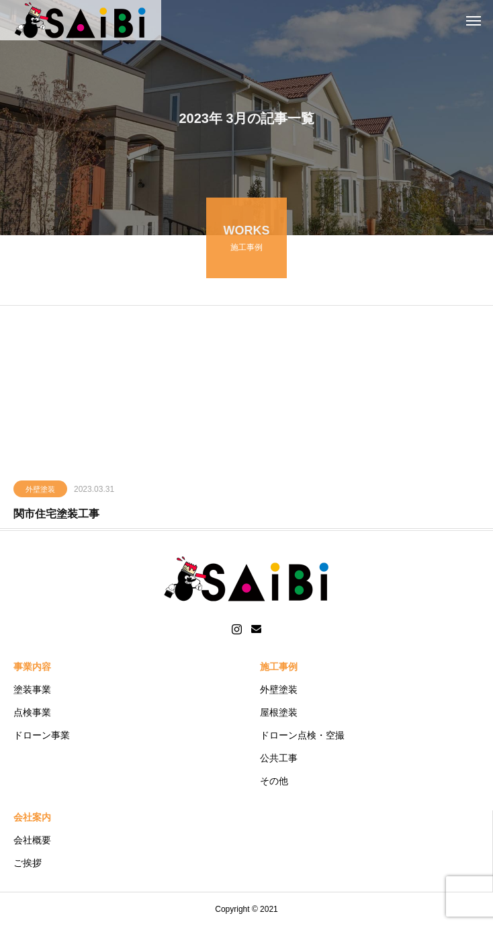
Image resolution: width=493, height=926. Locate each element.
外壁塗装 (40, 491)
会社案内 (32, 817)
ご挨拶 (27, 862)
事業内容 (32, 666)
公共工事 (279, 758)
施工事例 (279, 666)
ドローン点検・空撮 (302, 735)
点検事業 (32, 712)
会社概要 (32, 840)
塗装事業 (32, 689)
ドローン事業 (41, 735)
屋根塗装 (279, 712)
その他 (274, 780)
